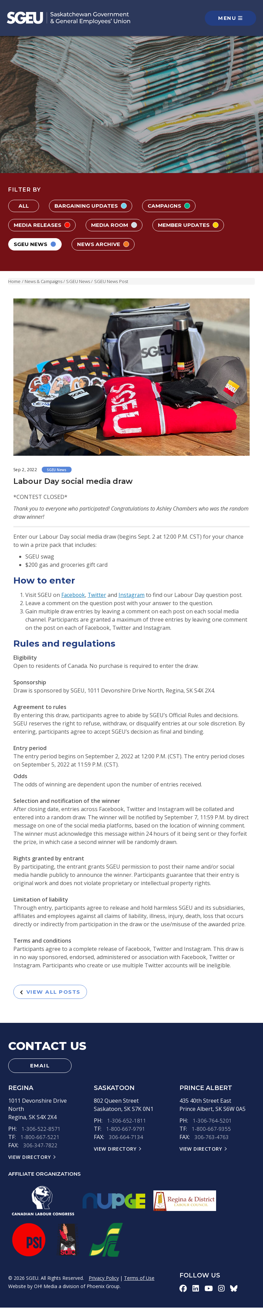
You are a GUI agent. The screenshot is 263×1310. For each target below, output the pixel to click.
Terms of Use (139, 1280)
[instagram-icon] (221, 1291)
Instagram (133, 595)
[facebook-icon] (183, 1291)
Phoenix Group (103, 1288)
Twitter (98, 595)
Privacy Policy (104, 1280)
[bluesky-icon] (234, 1291)
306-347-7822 (40, 1148)
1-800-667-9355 (211, 1131)
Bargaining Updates (91, 206)
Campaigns (172, 206)
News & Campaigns (44, 281)
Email (40, 1067)
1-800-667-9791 (125, 1131)
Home (14, 281)
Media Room (117, 225)
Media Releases (43, 225)
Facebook (73, 595)
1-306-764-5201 (212, 1123)
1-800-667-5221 (40, 1139)
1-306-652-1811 (126, 1123)
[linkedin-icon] (195, 1291)
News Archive (106, 244)
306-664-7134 (126, 1139)
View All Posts (53, 992)
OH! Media (45, 1288)
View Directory (29, 1159)
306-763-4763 (212, 1139)
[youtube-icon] (208, 1291)
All (23, 206)
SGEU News (36, 244)
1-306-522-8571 (41, 1131)
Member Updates (194, 225)
